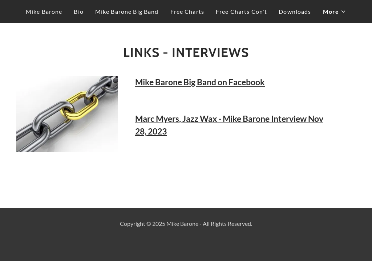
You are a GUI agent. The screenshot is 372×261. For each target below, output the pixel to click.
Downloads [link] (295, 11)
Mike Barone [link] (44, 11)
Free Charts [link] (187, 11)
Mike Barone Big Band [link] (127, 11)
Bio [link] (78, 11)
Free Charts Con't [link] (241, 11)
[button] (335, 11)
